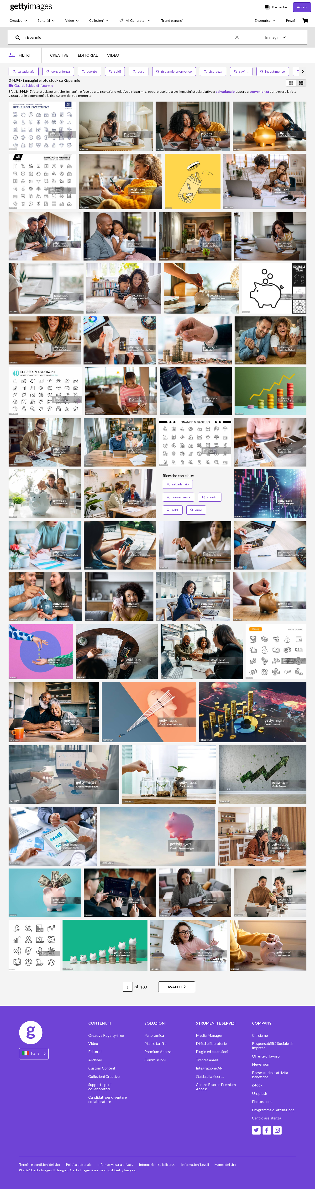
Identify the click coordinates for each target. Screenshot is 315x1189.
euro (138, 71)
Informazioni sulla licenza (157, 1164)
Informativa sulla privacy (115, 1164)
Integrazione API (210, 1068)
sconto (89, 71)
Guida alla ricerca (210, 1076)
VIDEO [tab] (113, 55)
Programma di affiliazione (273, 1110)
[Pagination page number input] (127, 987)
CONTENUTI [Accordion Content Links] (99, 1023)
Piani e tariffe (155, 1043)
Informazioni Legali (195, 1164)
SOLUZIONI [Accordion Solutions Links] (155, 1023)
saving (241, 71)
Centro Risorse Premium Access (216, 1086)
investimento (272, 71)
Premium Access (158, 1051)
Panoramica (154, 1035)
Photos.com (262, 1101)
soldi (115, 71)
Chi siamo (260, 1035)
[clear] (239, 37)
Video (93, 1043)
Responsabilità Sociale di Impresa (272, 1045)
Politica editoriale (79, 1164)
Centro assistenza (266, 1118)
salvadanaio (24, 71)
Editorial (95, 1051)
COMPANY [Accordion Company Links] (262, 1023)
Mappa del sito (225, 1164)
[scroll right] (302, 71)
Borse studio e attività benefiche (270, 1074)
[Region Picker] (34, 1053)
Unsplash (259, 1093)
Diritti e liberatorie (211, 1043)
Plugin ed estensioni (212, 1051)
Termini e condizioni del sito (39, 1164)
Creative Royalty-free (106, 1035)
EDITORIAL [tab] (88, 55)
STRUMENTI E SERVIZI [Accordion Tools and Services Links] (216, 1023)
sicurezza (213, 71)
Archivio (95, 1060)
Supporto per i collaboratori (99, 1086)
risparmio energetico (174, 71)
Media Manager (209, 1035)
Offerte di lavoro (266, 1056)
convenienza (58, 71)
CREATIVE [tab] (59, 55)
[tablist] (84, 55)
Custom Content (101, 1068)
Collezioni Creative (104, 1076)
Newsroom (261, 1064)
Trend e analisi (207, 1060)
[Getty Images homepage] (31, 7)
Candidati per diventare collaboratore (107, 1099)
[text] (129, 37)
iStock (257, 1085)
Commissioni (155, 1060)
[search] (20, 37)
